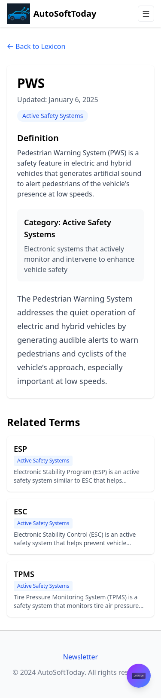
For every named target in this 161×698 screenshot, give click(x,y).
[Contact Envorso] (139, 676)
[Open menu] (146, 14)
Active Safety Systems (52, 116)
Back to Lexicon (36, 46)
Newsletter (80, 657)
